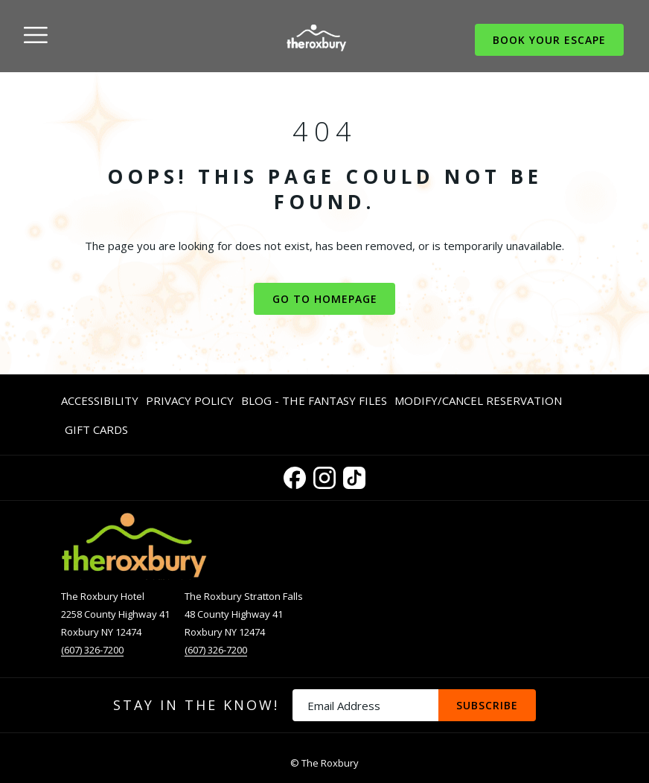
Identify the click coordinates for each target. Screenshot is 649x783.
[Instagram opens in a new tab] (324, 475)
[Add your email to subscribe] (365, 705)
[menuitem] (101, 400)
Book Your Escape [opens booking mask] (549, 40)
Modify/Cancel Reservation (478, 400)
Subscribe (487, 705)
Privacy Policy (190, 400)
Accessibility (99, 400)
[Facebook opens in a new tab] (295, 475)
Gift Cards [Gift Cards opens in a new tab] (96, 432)
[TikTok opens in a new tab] (354, 475)
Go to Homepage (324, 299)
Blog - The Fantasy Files (314, 400)
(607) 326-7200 (92, 649)
